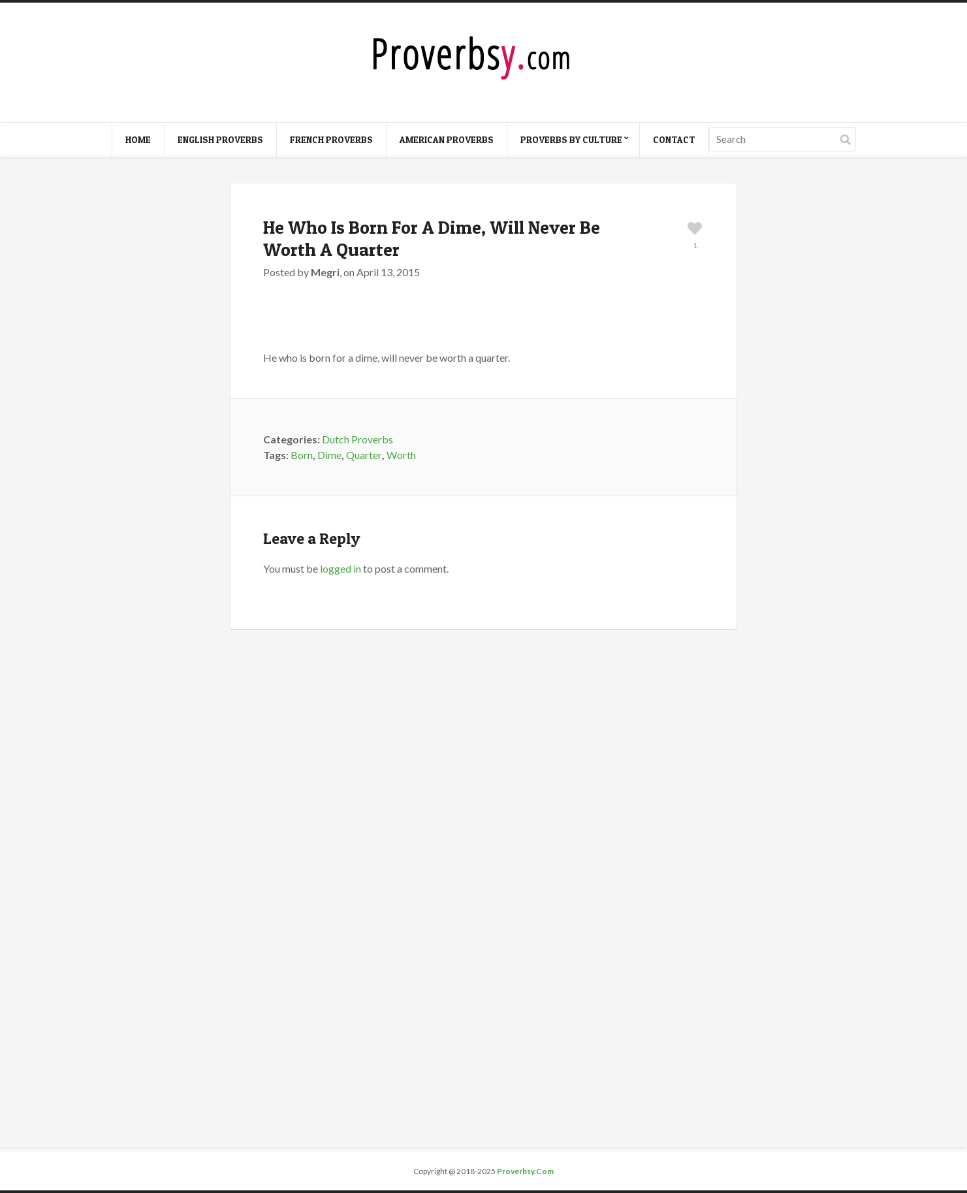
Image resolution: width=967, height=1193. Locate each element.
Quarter (364, 455)
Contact (674, 139)
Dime (329, 455)
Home (138, 139)
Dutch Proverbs (357, 439)
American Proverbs (447, 139)
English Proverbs (220, 139)
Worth (401, 455)
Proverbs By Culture (571, 139)
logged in (340, 568)
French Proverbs (331, 139)
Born (302, 455)
